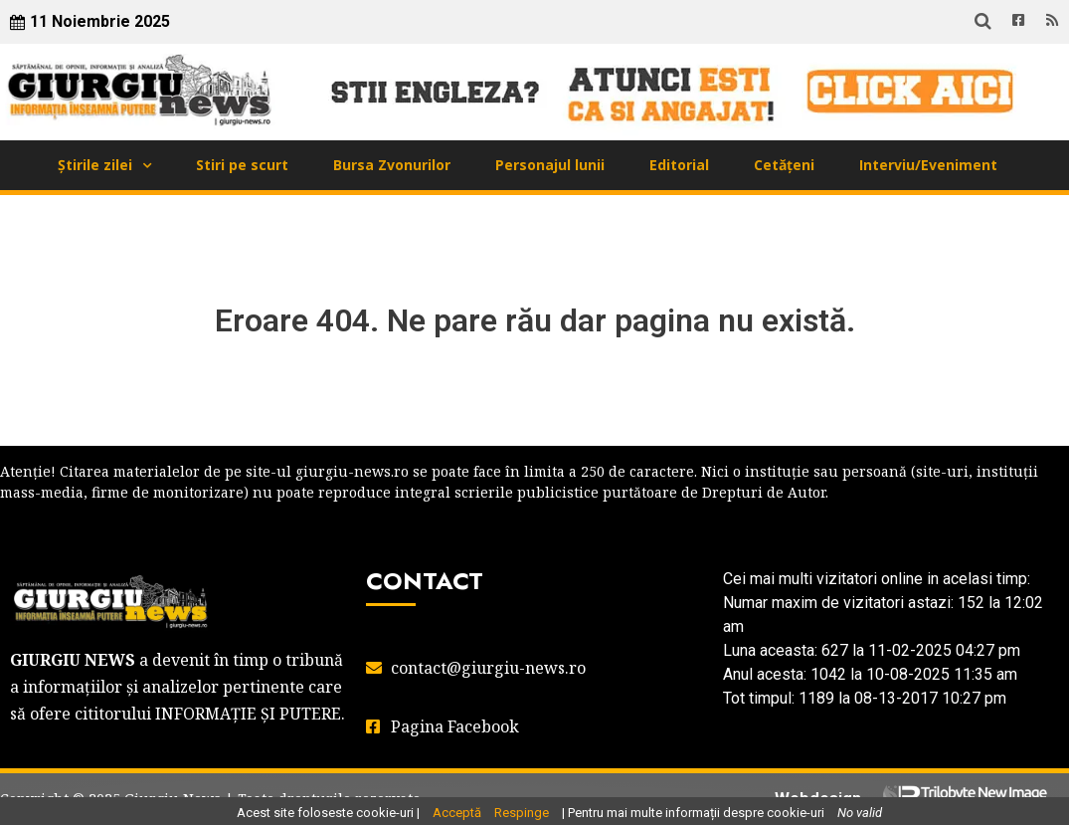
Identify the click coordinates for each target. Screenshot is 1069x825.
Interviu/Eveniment (928, 164)
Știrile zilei (95, 164)
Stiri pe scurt (242, 164)
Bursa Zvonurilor (391, 164)
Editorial (679, 164)
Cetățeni (784, 164)
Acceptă (457, 812)
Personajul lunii (550, 164)
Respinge (521, 812)
